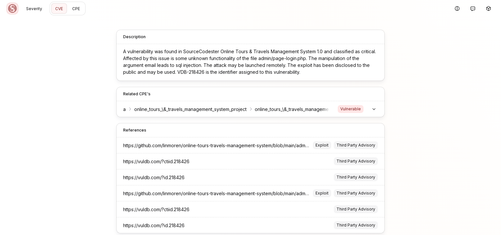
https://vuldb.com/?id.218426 (154, 177)
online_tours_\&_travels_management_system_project (190, 109)
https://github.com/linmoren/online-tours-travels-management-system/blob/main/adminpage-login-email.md (238, 145)
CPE (76, 8)
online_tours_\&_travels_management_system (302, 109)
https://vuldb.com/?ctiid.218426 (156, 161)
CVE (59, 8)
